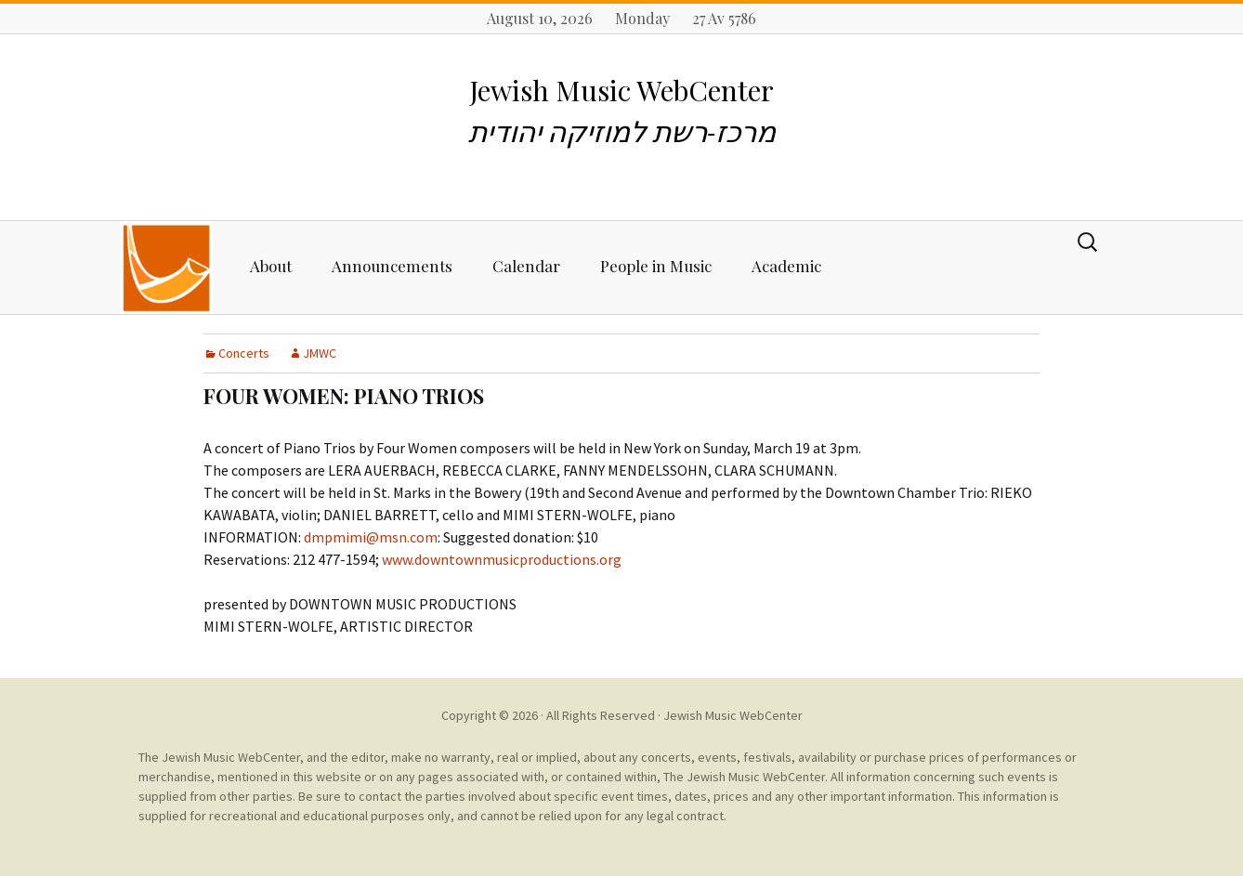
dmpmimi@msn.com (371, 537)
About (271, 265)
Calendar (526, 265)
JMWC (319, 353)
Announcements (392, 265)
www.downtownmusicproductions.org (502, 559)
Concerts (243, 353)
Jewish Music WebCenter (733, 715)
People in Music (656, 265)
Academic (786, 265)
